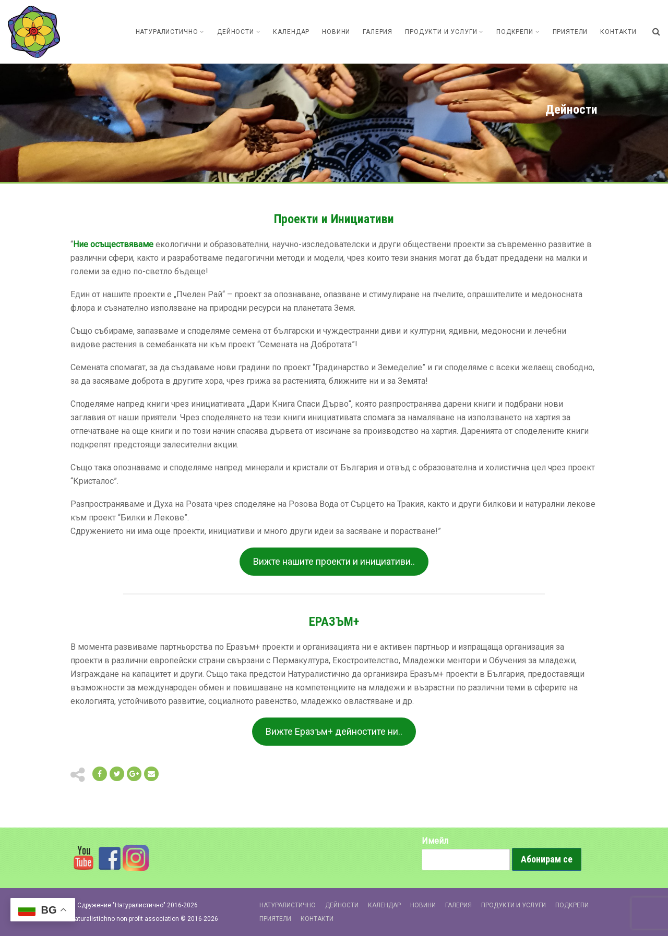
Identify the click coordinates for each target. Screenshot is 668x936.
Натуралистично (170, 31)
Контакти (618, 31)
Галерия (377, 31)
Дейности (238, 31)
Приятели (570, 31)
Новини (336, 31)
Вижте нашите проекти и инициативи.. (334, 561)
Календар (291, 31)
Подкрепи (518, 31)
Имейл (435, 841)
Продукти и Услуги (444, 31)
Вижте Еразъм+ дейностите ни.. (334, 731)
